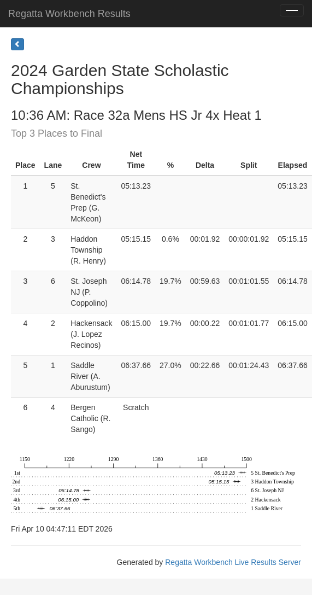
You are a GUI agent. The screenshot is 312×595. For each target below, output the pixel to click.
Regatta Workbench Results (69, 13)
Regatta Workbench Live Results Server (233, 562)
